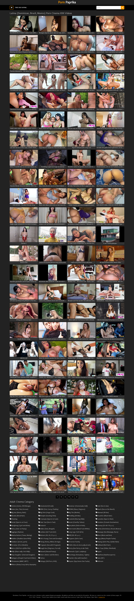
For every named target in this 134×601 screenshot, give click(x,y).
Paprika (67, 2)
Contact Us (101, 597)
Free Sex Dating (20, 8)
